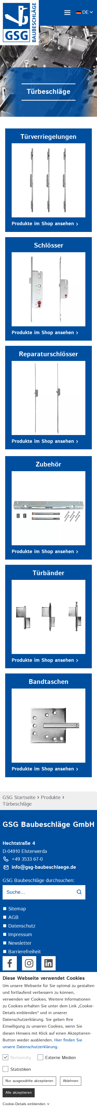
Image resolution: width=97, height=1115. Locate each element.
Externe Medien (59, 1057)
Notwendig (19, 1057)
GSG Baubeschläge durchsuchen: (39, 880)
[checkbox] (5, 1057)
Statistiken (19, 1069)
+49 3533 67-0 (27, 859)
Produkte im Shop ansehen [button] (45, 223)
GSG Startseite (19, 797)
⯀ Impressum (17, 935)
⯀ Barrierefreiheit (22, 952)
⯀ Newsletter (17, 943)
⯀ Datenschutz (19, 926)
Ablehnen (70, 1081)
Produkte (51, 797)
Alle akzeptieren (18, 1092)
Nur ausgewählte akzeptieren (29, 1081)
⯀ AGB (11, 917)
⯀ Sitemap (14, 909)
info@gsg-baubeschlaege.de (44, 867)
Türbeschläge (17, 804)
